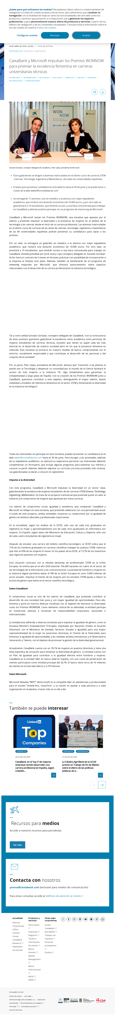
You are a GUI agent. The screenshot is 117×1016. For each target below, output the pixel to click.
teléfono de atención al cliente (64, 896)
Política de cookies (46, 27)
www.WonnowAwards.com (28, 457)
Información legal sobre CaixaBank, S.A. (22, 1000)
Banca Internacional (34, 969)
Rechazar (55, 35)
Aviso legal (27, 996)
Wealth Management (34, 959)
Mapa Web (41, 1000)
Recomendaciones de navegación (31, 1003)
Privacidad (14, 1007)
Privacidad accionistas (29, 1007)
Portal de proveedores (50, 945)
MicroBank (51, 931)
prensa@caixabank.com (24, 887)
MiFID (32, 976)
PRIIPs (32, 980)
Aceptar (86, 35)
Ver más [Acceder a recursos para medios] (17, 844)
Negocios (33, 935)
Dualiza (49, 952)
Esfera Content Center (16, 933)
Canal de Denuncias (15, 1010)
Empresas (34, 931)
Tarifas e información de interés (34, 942)
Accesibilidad (13, 1003)
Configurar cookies (27, 35)
